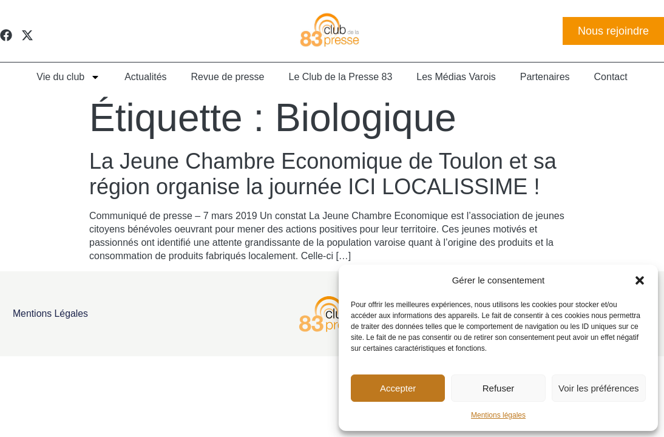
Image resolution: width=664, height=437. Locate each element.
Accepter (398, 388)
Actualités (145, 77)
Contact (611, 77)
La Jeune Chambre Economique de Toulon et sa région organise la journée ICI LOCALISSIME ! (323, 174)
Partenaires (545, 77)
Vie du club (68, 77)
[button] (640, 280)
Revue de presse (228, 77)
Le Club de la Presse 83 (341, 77)
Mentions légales (498, 415)
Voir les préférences (598, 388)
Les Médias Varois (455, 77)
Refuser (499, 388)
